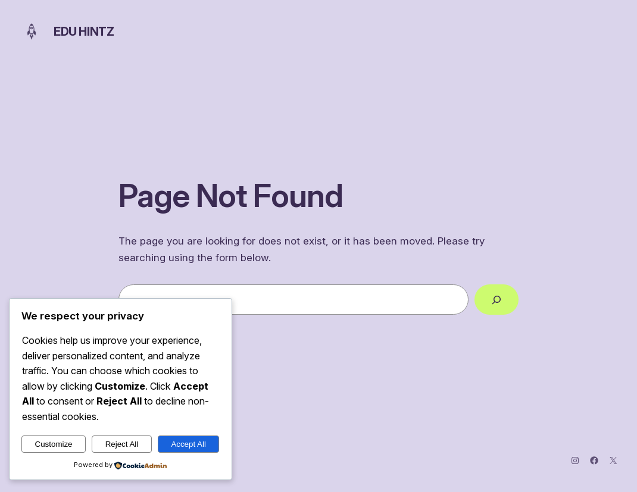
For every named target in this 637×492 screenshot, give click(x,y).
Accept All (188, 444)
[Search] (496, 299)
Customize (54, 444)
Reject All (122, 444)
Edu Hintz (84, 31)
